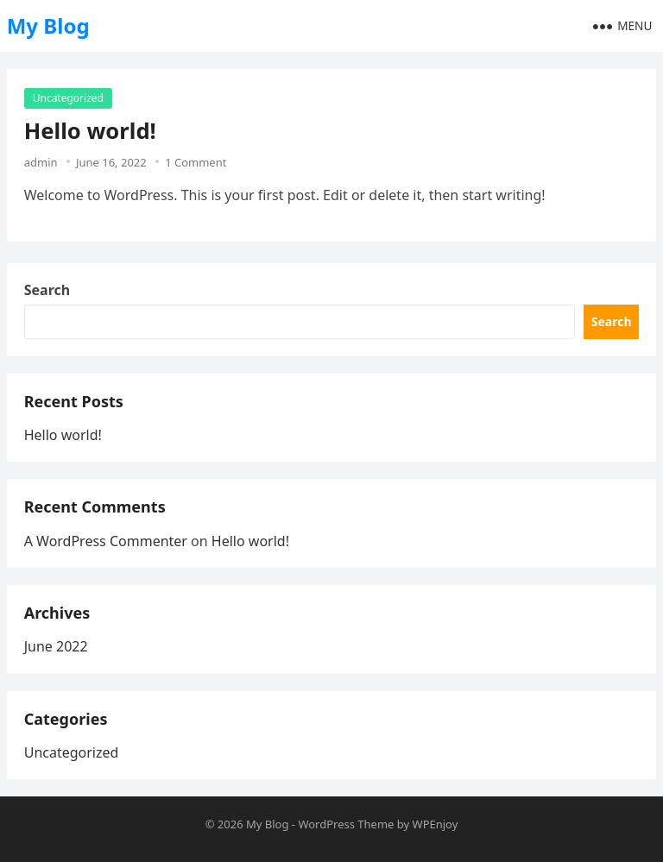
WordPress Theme (346, 824)
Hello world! (90, 131)
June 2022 (56, 646)
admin (41, 162)
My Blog (48, 25)
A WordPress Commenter (105, 541)
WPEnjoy (435, 824)
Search (47, 289)
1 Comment (195, 162)
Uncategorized (68, 98)
